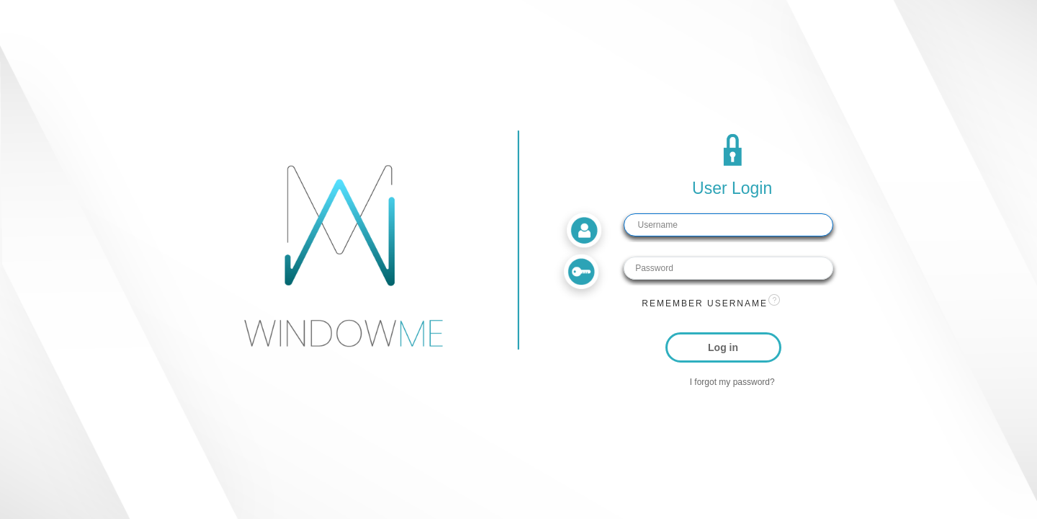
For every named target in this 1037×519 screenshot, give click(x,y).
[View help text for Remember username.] (774, 300)
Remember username (705, 303)
